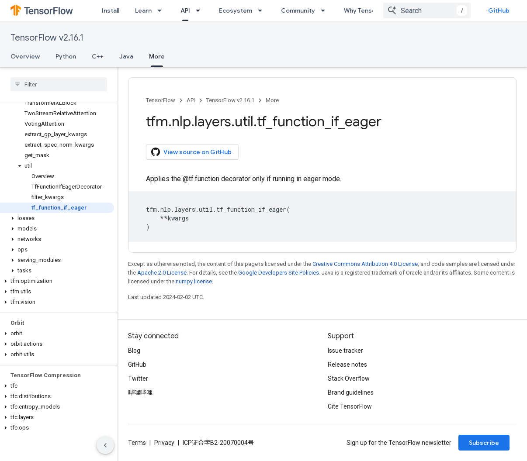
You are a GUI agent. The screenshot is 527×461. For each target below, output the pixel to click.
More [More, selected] (157, 56)
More (272, 100)
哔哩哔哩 (140, 392)
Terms (137, 442)
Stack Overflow (349, 378)
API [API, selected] (185, 10)
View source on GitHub (191, 152)
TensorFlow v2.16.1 (46, 37)
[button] (57, 166)
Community (298, 10)
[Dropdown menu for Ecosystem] (262, 10)
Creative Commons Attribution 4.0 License (365, 264)
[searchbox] (58, 84)
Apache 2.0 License (162, 272)
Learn (143, 10)
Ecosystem (235, 10)
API (191, 100)
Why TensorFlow (368, 10)
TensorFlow (160, 100)
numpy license (194, 281)
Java (126, 56)
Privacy (164, 442)
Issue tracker (345, 350)
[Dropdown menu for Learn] (162, 10)
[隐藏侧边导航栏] (105, 445)
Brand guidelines (351, 392)
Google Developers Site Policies (278, 272)
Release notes (347, 364)
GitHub (499, 10)
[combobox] (427, 10)
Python (65, 56)
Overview (25, 56)
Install (110, 10)
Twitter (138, 378)
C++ (98, 56)
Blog (134, 350)
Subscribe (484, 443)
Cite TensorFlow (350, 406)
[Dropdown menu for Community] (325, 10)
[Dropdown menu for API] (200, 10)
